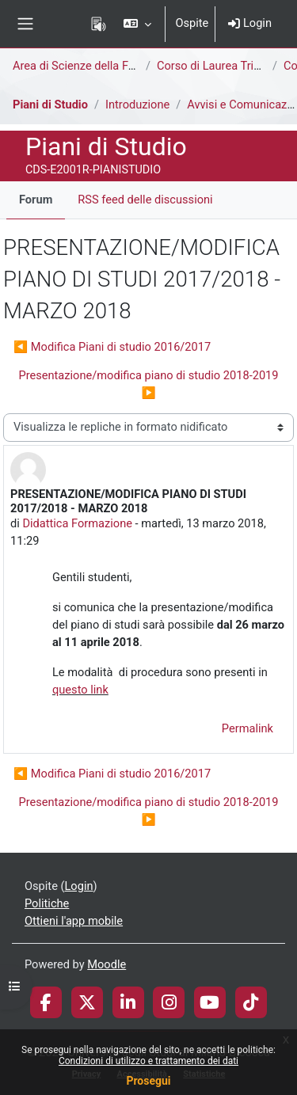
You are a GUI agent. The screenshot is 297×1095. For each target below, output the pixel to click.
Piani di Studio (50, 104)
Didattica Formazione (77, 523)
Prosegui (148, 1080)
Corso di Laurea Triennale (222, 66)
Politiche (47, 903)
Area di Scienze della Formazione (98, 66)
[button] (137, 24)
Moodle (106, 964)
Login (250, 23)
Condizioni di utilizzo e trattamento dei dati (148, 1060)
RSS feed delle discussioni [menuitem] (145, 199)
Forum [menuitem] (35, 199)
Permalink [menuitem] (247, 728)
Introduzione (137, 104)
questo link (80, 689)
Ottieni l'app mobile (74, 921)
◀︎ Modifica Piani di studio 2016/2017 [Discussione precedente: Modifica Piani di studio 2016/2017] (112, 347)
